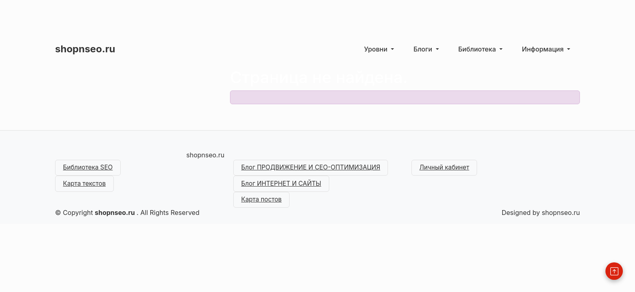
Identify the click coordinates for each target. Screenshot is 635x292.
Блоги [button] (423, 49)
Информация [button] (543, 49)
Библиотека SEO (89, 168)
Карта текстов (86, 185)
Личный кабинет (446, 168)
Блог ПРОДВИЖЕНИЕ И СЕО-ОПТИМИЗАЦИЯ (314, 168)
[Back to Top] (614, 271)
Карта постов (263, 202)
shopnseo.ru (85, 49)
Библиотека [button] (478, 49)
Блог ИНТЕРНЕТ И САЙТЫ (284, 185)
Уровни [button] (376, 49)
